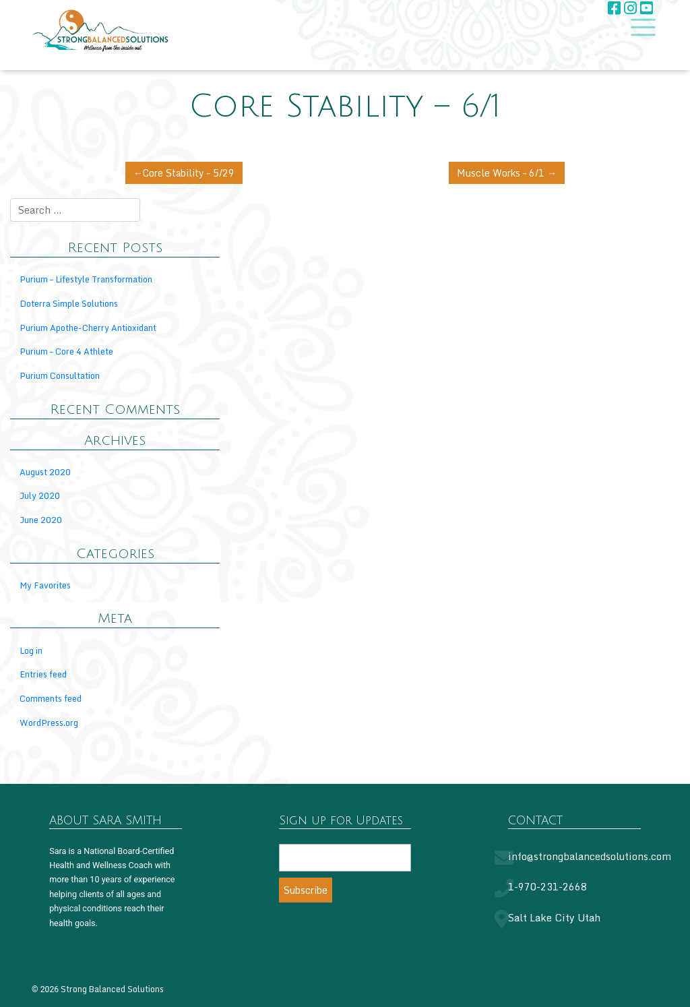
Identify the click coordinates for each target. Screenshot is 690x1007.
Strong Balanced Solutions (112, 989)
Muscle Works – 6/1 (498, 173)
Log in (31, 651)
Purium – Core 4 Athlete (66, 352)
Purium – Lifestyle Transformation (86, 279)
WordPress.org (49, 723)
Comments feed (51, 699)
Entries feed (43, 674)
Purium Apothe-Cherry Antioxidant (88, 327)
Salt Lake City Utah (554, 918)
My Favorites (45, 585)
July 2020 (40, 496)
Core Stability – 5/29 (192, 173)
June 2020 (41, 520)
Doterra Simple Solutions (69, 304)
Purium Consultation (60, 376)
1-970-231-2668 (547, 887)
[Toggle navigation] (639, 26)
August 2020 (45, 472)
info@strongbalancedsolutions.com (589, 857)
